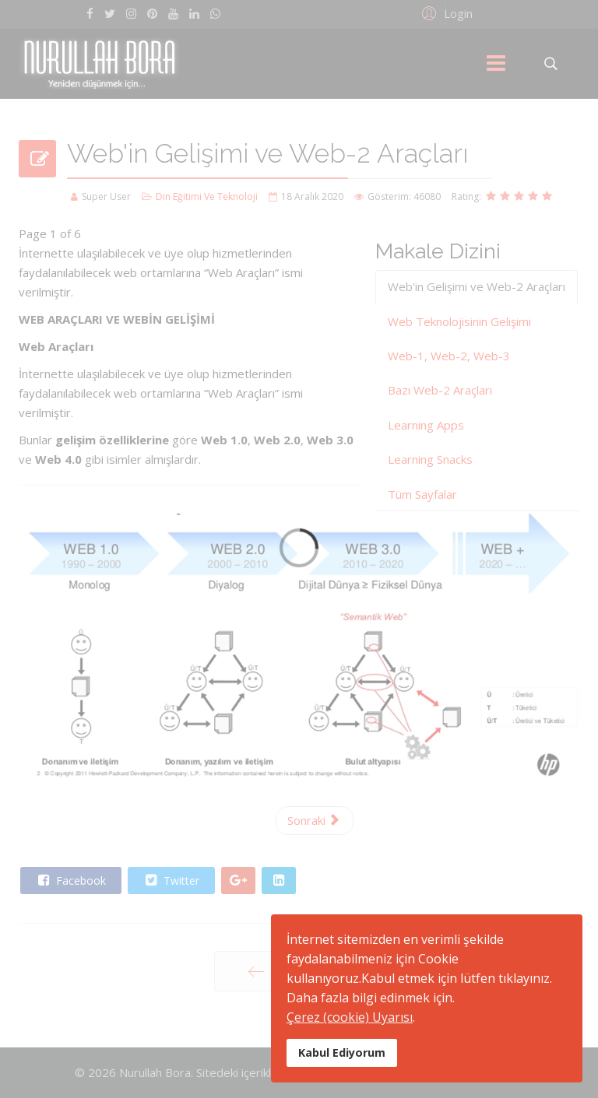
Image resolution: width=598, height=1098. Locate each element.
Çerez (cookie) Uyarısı (350, 1017)
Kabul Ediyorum (341, 1052)
